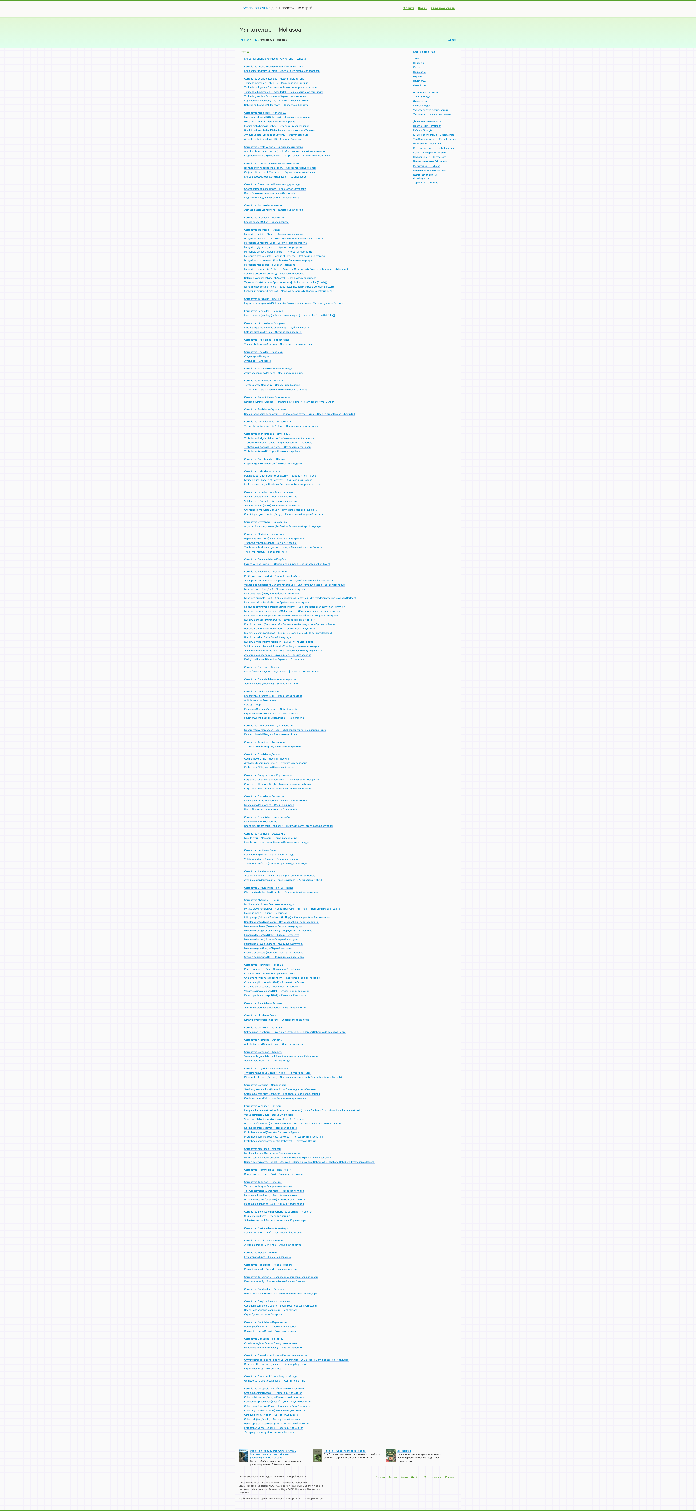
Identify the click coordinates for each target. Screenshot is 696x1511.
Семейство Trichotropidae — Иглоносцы (267, 433)
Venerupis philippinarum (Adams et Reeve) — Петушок (274, 1119)
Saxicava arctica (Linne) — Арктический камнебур (273, 1232)
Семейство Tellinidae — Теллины (263, 1182)
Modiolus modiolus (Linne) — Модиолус (265, 913)
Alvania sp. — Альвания (257, 360)
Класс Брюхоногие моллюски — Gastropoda (269, 193)
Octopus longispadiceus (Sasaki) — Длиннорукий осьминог (278, 1401)
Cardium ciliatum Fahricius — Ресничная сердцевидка (275, 1098)
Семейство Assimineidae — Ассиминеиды (268, 368)
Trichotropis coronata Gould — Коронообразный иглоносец (278, 442)
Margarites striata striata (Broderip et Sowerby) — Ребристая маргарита (284, 256)
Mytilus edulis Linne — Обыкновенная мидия (269, 904)
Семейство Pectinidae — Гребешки (264, 964)
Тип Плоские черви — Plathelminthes (434, 139)
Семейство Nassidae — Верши (261, 667)
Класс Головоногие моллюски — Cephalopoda (271, 1310)
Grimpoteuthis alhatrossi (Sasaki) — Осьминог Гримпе (274, 1380)
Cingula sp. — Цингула (256, 356)
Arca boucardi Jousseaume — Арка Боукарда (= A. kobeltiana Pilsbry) (283, 880)
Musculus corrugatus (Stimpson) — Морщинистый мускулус (278, 930)
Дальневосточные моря (427, 121)
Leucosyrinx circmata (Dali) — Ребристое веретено (273, 695)
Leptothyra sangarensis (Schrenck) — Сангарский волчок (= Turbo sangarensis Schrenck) (295, 303)
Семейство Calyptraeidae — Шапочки (265, 459)
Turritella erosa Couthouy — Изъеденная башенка (272, 385)
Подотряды (419, 80)
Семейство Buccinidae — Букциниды (265, 571)
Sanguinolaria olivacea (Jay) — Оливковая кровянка (273, 1174)
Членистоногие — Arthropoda (430, 161)
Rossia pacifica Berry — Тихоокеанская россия (271, 1326)
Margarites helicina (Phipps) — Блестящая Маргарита (274, 234)
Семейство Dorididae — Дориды (262, 754)
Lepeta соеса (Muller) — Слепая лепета (266, 222)
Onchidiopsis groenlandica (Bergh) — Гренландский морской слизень (283, 514)
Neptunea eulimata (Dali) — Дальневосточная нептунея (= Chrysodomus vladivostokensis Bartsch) (300, 598)
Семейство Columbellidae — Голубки (265, 559)
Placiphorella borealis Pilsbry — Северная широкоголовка (276, 126)
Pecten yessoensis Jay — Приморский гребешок (272, 969)
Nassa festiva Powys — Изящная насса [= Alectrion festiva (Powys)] (282, 671)
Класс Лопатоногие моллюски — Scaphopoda (270, 809)
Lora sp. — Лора (253, 704)
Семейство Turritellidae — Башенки (264, 380)
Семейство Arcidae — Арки (259, 871)
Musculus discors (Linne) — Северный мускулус (271, 939)
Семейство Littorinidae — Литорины (265, 323)
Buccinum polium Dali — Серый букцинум (267, 637)
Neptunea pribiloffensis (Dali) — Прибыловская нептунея (276, 602)
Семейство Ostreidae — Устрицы (263, 1027)
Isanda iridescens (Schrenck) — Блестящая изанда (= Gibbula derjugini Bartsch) (289, 286)
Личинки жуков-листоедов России (345, 1450)
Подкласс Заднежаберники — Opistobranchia (270, 709)
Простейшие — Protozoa (427, 125)
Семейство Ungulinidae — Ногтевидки (266, 1068)
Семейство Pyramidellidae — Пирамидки (267, 421)
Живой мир (404, 1450)
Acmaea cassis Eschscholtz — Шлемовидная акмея (273, 209)
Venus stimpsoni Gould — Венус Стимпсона (268, 1114)
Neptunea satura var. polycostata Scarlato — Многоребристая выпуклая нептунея (291, 615)
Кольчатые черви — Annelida (429, 152)
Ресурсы (450, 1477)
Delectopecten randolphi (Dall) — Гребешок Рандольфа (275, 995)
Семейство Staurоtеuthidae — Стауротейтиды (271, 1376)
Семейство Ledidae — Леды (260, 850)
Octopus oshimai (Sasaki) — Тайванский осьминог (273, 1392)
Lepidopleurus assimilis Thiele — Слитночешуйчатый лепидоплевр (282, 70)
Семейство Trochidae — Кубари (262, 229)
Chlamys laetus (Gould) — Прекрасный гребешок (272, 986)
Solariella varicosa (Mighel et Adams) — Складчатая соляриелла (280, 278)
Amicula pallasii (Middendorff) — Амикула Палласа (272, 139)
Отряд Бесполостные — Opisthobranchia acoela (271, 713)
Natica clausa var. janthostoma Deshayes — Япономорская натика (282, 484)
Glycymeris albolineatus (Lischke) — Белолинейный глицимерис (281, 892)
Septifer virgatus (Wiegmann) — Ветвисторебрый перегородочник (281, 921)
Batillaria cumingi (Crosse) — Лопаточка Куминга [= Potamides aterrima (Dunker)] (289, 401)
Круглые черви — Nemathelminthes (433, 148)
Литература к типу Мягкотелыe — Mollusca (269, 1432)
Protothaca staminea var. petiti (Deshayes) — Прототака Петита (280, 1141)
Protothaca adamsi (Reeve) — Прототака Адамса (272, 1132)
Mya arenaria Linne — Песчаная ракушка (267, 1257)
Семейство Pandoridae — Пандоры (264, 1289)
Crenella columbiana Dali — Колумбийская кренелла (274, 956)
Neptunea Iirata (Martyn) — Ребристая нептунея (271, 593)
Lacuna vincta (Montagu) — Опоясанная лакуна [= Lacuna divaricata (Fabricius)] (289, 315)
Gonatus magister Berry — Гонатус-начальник (270, 1343)
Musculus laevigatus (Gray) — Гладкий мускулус (271, 935)
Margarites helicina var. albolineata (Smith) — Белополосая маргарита (283, 238)
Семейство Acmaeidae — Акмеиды (264, 205)
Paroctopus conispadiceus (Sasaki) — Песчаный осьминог (277, 1423)
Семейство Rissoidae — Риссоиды (263, 352)
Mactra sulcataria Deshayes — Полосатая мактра (272, 1153)
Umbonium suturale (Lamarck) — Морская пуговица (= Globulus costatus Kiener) (289, 291)
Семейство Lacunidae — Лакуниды (264, 311)
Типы (254, 39)
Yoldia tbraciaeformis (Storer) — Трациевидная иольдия (275, 863)
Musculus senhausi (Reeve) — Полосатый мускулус (273, 926)
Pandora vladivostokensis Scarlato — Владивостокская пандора (280, 1293)
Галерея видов (421, 105)
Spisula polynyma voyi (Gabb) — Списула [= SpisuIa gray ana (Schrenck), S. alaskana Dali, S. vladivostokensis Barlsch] (309, 1161)
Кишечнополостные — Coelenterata (433, 134)
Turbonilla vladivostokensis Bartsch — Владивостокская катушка (281, 426)
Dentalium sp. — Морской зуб (260, 821)
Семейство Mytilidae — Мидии (261, 900)
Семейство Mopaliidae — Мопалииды (265, 112)
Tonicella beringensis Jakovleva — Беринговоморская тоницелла (281, 87)
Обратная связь (443, 8)
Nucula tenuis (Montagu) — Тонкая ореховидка (271, 838)
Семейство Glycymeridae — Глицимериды (268, 887)
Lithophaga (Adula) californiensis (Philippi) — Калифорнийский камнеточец (287, 917)
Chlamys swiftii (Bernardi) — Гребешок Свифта (270, 973)
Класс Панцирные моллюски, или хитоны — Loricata (275, 58)
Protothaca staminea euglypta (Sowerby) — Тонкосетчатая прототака (284, 1136)
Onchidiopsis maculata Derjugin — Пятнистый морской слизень (280, 509)
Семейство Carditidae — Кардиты (263, 1051)
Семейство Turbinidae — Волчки (262, 298)
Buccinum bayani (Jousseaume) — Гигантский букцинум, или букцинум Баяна (289, 624)
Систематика (421, 101)
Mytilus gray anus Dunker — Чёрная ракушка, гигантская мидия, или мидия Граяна (292, 908)
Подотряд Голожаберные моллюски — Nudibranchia (274, 717)
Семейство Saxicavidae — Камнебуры (266, 1228)
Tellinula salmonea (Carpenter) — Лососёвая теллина (274, 1190)
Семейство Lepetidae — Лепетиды (264, 217)
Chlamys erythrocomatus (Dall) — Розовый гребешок (274, 982)
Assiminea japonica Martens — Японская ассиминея (274, 373)
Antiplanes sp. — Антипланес (260, 700)
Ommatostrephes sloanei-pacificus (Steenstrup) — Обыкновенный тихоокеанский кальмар (296, 1359)
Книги (422, 8)
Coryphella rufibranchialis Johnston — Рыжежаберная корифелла (281, 779)
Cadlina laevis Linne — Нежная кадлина (266, 758)
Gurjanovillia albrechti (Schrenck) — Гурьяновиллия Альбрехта (280, 172)
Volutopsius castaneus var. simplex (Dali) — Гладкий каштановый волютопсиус (289, 580)
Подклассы (419, 71)
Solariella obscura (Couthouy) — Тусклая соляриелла (274, 273)
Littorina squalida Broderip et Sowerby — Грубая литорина (277, 327)
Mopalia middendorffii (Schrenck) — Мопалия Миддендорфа (277, 117)
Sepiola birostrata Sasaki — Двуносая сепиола (270, 1331)
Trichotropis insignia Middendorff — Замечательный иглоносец (279, 438)
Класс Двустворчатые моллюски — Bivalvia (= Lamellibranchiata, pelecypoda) (288, 825)
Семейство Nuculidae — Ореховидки (265, 833)
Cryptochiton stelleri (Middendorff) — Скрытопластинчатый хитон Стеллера (287, 155)
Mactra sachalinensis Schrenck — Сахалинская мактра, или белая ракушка (287, 1157)
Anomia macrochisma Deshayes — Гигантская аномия (275, 1007)
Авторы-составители (425, 92)
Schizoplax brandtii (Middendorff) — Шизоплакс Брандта (276, 105)
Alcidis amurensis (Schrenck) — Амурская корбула (272, 1244)
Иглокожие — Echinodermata (429, 170)
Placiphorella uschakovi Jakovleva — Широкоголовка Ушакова (279, 130)
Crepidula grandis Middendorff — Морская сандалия (273, 463)
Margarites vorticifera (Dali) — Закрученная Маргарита (275, 242)
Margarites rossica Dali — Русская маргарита (269, 264)
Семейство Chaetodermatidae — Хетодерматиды (272, 184)
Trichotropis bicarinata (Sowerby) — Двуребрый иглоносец (277, 447)
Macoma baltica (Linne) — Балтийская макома (270, 1195)
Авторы (393, 1477)
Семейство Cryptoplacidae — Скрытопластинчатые (273, 146)
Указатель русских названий (430, 110)
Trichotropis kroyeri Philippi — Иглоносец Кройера (272, 451)
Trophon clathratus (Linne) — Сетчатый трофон (270, 542)
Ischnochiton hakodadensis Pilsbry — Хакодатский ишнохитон (280, 167)
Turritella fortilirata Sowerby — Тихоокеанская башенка (275, 389)
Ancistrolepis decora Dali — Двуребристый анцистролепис (277, 655)
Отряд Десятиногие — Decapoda (263, 1314)
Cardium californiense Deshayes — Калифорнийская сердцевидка (282, 1093)
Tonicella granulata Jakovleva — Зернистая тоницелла (275, 96)
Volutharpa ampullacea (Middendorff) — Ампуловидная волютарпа (281, 646)
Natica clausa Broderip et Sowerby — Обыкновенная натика (278, 480)
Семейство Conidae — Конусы (261, 691)
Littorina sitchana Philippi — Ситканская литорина (273, 331)
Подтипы (418, 63)
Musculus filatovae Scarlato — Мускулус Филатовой (273, 943)
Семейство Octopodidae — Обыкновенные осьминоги (275, 1388)
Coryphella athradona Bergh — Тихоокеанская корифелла (277, 784)
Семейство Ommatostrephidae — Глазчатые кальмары (275, 1355)
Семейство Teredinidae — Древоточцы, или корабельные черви (281, 1277)
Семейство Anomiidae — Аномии (263, 1003)
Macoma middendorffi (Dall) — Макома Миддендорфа (274, 1203)
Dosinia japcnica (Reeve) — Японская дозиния (270, 1127)
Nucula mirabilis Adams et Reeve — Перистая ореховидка (276, 842)
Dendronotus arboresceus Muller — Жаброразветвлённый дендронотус (285, 730)
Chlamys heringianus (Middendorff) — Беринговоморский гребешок (282, 977)
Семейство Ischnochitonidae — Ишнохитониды (271, 163)
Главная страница (424, 51)
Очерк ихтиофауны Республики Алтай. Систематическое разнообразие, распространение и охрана (273, 1454)
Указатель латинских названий (432, 114)
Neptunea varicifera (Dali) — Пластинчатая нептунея (274, 589)
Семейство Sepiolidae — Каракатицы (265, 1322)
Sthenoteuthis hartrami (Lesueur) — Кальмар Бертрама (275, 1364)
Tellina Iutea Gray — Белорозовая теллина (268, 1186)
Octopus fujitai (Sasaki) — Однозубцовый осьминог (273, 1419)
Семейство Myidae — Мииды (260, 1252)
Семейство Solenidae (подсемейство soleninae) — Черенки (278, 1211)
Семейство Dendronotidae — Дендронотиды (269, 725)
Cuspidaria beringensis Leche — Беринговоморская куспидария (280, 1305)
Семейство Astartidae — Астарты (263, 1039)
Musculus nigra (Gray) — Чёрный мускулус (268, 948)
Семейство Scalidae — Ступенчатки (265, 409)
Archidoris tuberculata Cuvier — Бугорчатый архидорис (275, 763)
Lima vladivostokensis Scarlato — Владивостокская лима (276, 1019)
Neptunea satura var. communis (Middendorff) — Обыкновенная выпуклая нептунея (292, 611)
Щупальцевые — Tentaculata (429, 157)
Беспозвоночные (257, 8)
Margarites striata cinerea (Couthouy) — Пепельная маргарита (279, 260)
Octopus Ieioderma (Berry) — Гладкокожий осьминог (274, 1397)
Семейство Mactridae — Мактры (262, 1148)
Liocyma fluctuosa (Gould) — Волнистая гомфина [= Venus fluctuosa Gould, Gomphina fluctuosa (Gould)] (302, 1110)
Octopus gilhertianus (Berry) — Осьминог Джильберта (274, 1410)
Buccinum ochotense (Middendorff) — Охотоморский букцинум (280, 628)
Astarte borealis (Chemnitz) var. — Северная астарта (274, 1044)
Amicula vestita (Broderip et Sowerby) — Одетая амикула (276, 134)
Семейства (419, 85)
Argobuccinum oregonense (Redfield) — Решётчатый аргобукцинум (282, 526)
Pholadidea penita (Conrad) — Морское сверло (270, 1269)
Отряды (417, 76)
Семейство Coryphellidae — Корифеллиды (268, 775)
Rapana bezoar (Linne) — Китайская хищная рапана (274, 538)
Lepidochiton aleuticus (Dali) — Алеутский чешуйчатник (276, 100)
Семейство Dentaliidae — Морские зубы (267, 817)
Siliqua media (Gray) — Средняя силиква (267, 1216)
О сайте (408, 8)
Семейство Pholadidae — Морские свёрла (268, 1264)
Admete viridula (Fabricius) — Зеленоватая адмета (272, 683)
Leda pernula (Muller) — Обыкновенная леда (269, 854)
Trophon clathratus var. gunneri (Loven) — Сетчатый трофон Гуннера (283, 547)
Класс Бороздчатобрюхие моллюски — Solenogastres (275, 176)
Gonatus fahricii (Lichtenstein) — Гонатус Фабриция (273, 1347)
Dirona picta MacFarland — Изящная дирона (269, 805)
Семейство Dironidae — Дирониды (264, 796)
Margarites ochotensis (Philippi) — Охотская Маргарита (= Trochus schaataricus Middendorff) (296, 269)
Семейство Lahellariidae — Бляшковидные (268, 492)
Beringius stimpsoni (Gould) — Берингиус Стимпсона (274, 659)
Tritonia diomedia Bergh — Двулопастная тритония (273, 746)
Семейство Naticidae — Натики (262, 471)
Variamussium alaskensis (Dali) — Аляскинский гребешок (276, 991)
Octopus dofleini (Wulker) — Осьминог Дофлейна (271, 1414)
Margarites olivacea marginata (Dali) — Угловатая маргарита (278, 251)
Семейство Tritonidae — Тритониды (264, 742)
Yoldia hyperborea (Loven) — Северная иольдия (271, 859)
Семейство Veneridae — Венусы (262, 1106)
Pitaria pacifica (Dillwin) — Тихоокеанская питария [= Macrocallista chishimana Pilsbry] (293, 1123)
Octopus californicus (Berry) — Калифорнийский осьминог (277, 1406)
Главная (244, 39)
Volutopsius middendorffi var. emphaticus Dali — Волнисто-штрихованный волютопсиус (294, 584)
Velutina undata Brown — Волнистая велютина (270, 496)
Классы (417, 67)
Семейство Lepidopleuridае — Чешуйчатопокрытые (273, 66)
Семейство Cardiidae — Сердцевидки (265, 1085)
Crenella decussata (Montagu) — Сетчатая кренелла (273, 952)
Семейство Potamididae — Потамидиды (267, 397)
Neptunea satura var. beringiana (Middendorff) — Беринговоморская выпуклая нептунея (294, 606)
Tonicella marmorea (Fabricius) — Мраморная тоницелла (276, 83)
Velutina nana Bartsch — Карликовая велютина (271, 501)
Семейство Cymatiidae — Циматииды (265, 522)
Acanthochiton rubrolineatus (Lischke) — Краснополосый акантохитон (284, 151)
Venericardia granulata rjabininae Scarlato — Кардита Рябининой (281, 1056)
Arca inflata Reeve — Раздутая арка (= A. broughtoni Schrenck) (279, 875)
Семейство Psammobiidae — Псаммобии (267, 1169)
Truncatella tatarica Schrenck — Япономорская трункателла (278, 344)
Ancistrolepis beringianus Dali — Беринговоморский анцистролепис (283, 650)
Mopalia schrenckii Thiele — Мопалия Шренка (269, 121)
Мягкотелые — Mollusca (426, 165)
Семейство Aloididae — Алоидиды (263, 1240)
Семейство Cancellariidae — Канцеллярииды (270, 679)
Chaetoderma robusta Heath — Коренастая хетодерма (275, 188)
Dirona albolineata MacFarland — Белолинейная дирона (276, 800)
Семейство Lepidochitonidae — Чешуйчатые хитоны (274, 78)
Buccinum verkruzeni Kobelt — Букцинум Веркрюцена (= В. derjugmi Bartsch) (288, 633)
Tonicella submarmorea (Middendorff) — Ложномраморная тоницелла (283, 91)
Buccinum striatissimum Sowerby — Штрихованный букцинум (279, 619)
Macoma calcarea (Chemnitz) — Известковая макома (274, 1199)
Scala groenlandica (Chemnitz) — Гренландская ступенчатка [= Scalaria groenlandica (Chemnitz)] (299, 413)
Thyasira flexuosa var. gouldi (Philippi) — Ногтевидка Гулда (277, 1072)
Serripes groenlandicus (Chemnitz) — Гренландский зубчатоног (280, 1089)
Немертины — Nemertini (427, 143)
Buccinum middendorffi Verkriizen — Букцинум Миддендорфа (278, 641)
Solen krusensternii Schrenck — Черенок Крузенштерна (276, 1220)
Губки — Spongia (422, 130)
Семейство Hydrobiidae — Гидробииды (266, 339)
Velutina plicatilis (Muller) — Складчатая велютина (272, 505)
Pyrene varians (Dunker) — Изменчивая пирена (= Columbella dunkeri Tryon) (287, 563)
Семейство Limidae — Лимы (260, 1015)
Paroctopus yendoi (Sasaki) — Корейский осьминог (273, 1427)
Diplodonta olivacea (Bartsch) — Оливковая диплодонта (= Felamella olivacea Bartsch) (293, 1077)
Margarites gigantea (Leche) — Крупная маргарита (273, 247)
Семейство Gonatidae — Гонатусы (264, 1338)
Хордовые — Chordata (425, 182)
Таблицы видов (422, 96)
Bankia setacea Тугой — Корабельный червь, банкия (274, 1281)
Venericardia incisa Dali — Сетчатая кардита (269, 1060)
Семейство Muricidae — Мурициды (264, 534)
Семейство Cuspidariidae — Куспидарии (267, 1301)
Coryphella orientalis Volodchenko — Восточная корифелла (277, 788)
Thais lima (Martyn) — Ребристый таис (266, 551)
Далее (452, 39)
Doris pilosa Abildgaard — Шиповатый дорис (269, 767)
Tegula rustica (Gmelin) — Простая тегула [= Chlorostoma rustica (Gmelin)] (285, 282)
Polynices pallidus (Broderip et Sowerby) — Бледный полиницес (280, 475)
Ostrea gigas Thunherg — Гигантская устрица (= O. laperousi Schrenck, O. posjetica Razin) (295, 1031)
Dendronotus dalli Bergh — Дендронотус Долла (271, 734)
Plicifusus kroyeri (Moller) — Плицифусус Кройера (272, 576)
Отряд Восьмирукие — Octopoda (263, 1368)
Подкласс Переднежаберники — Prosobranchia (271, 197)
